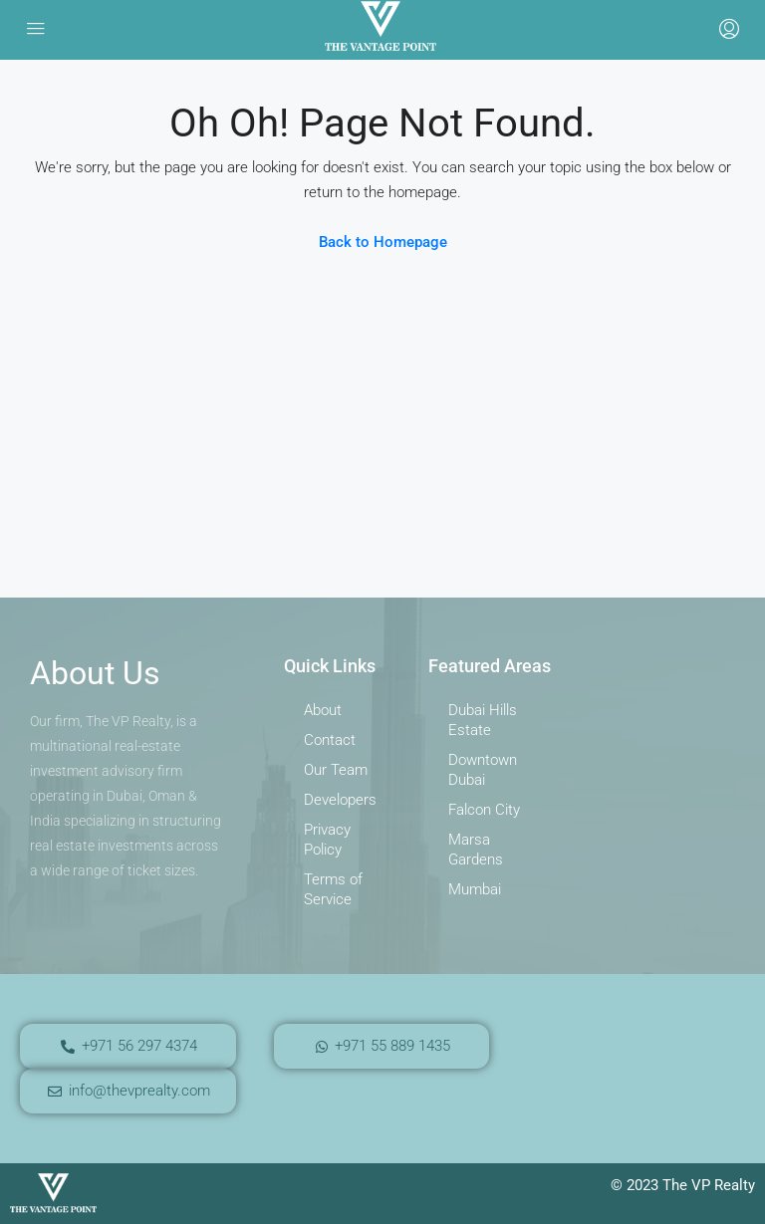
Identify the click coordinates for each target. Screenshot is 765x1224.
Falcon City (484, 810)
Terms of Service (333, 889)
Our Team (336, 770)
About (323, 710)
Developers (340, 800)
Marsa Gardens (475, 849)
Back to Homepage (383, 242)
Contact (330, 740)
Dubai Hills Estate (482, 720)
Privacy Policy (327, 839)
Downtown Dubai (482, 770)
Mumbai (474, 889)
